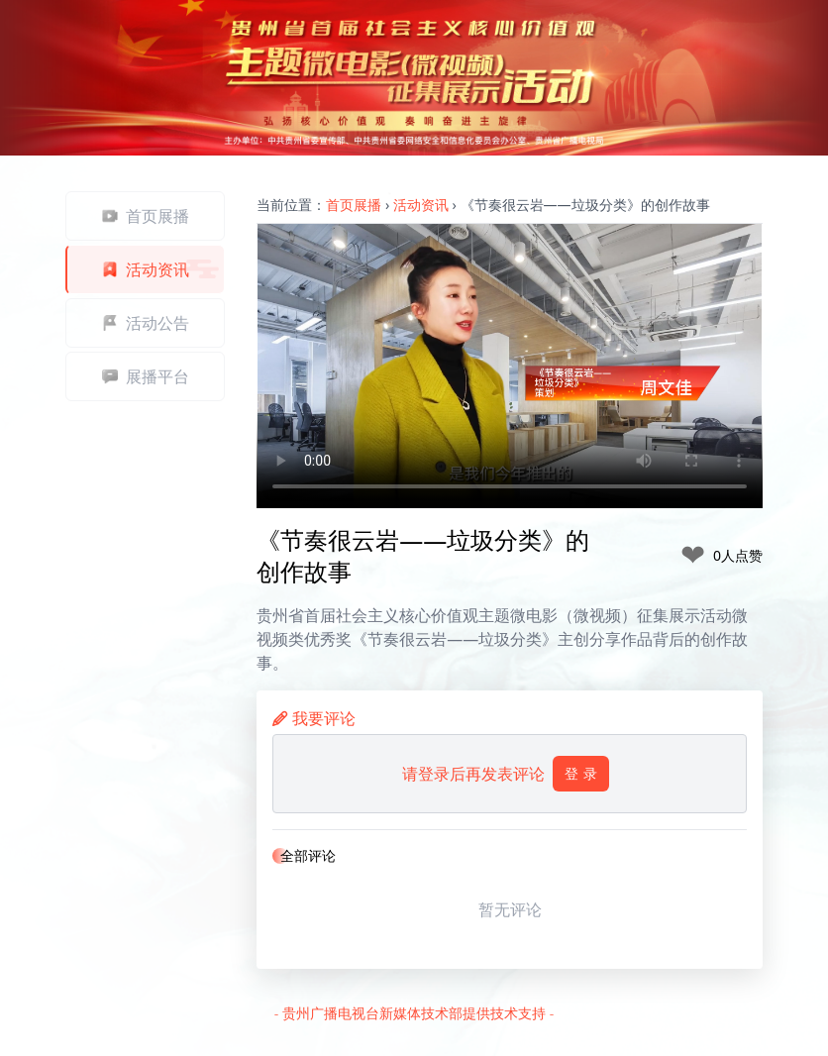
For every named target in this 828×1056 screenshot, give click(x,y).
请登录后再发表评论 (505, 774)
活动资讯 (421, 204)
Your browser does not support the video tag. (510, 366)
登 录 (581, 773)
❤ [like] (692, 555)
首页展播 (353, 204)
